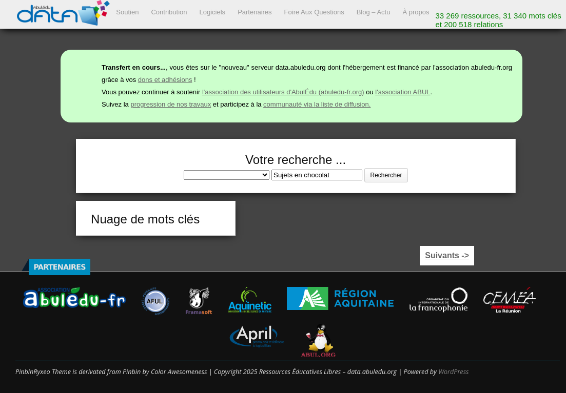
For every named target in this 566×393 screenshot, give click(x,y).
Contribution (169, 12)
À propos (415, 12)
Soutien (127, 12)
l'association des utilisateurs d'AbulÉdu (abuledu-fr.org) (283, 92)
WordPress (453, 371)
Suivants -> (447, 255)
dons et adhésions (165, 80)
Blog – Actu (374, 12)
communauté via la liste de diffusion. (316, 104)
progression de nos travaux (170, 104)
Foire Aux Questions (314, 12)
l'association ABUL (402, 92)
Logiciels (213, 12)
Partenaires (254, 12)
